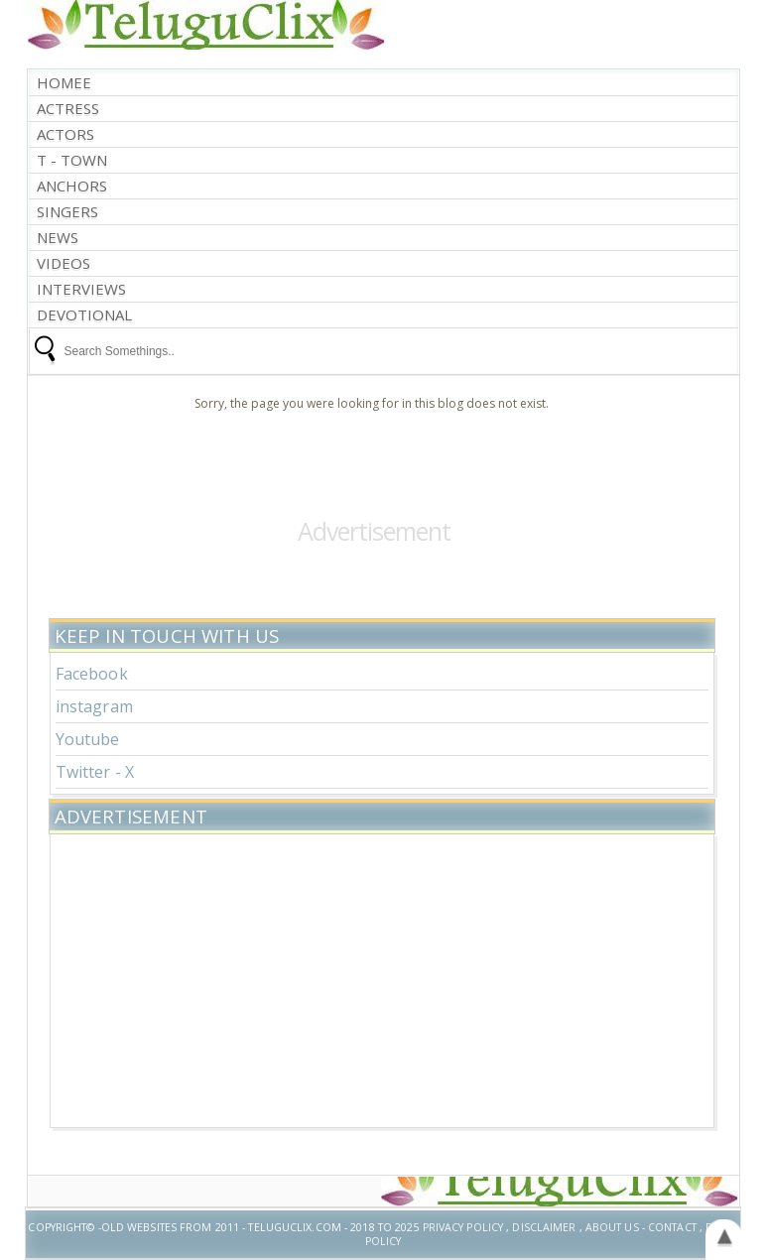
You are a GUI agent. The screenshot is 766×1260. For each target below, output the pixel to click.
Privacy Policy (463, 1227)
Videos (63, 263)
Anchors (72, 186)
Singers (67, 211)
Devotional (84, 315)
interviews (81, 289)
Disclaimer (543, 1227)
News (57, 237)
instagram (94, 706)
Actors (65, 134)
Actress (68, 108)
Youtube (88, 739)
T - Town (72, 160)
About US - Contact (641, 1227)
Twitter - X (95, 772)
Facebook (92, 674)
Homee (64, 82)
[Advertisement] (382, 978)
